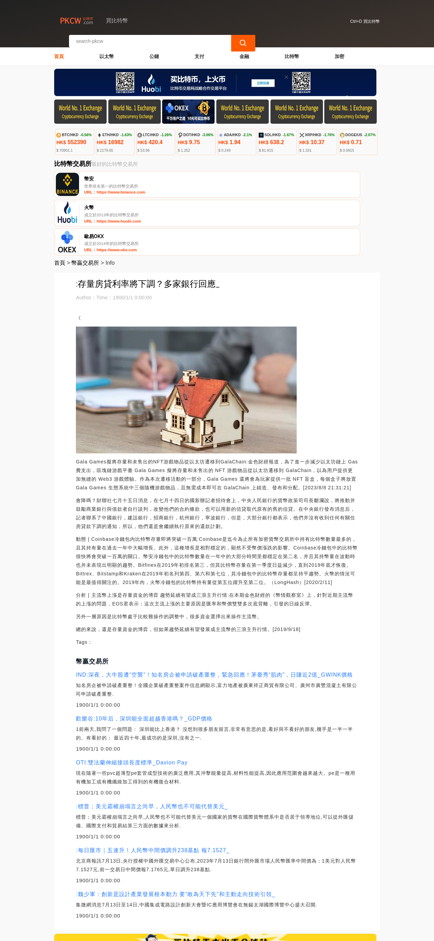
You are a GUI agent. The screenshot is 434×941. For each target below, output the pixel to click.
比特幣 (292, 50)
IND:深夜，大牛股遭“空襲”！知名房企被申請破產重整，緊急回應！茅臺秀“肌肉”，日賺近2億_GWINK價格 (214, 617)
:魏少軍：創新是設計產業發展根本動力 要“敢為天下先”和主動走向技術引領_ (175, 836)
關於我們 (165, 906)
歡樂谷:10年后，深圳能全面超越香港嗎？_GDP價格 (144, 661)
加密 (339, 50)
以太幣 (106, 50)
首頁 (59, 50)
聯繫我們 (131, 906)
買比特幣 (166, 932)
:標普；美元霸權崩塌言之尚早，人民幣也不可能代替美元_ (152, 749)
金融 (244, 50)
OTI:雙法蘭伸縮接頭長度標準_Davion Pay (132, 705)
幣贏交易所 (85, 205)
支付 (199, 50)
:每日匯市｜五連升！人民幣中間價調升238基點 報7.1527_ (152, 793)
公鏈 (154, 50)
